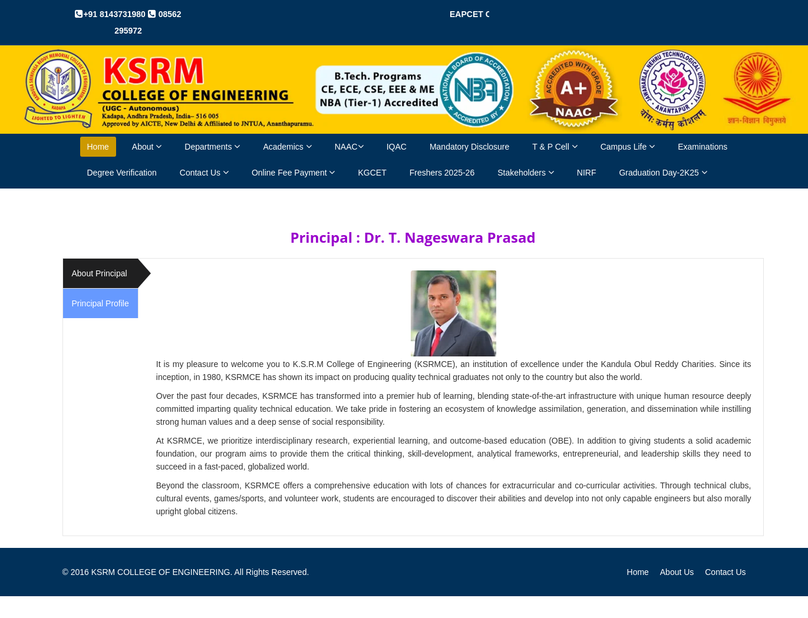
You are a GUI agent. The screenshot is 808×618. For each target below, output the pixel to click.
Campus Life (628, 146)
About (146, 146)
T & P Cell (554, 146)
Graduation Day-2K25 (663, 172)
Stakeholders (525, 172)
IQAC (397, 146)
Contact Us (204, 172)
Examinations (702, 146)
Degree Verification (122, 172)
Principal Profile (100, 303)
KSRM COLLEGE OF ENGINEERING (160, 572)
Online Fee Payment (293, 172)
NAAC (349, 146)
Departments (212, 146)
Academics (287, 146)
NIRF (586, 172)
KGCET (372, 172)
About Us (677, 572)
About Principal (99, 273)
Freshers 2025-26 (442, 172)
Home (98, 146)
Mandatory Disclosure (469, 146)
